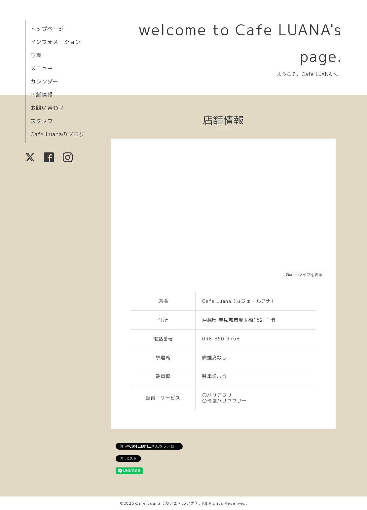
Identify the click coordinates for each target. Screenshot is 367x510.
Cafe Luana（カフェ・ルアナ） (167, 503)
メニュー (41, 68)
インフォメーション (55, 42)
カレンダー (44, 81)
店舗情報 (41, 94)
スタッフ (41, 121)
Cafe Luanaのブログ (57, 134)
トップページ (47, 28)
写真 (36, 55)
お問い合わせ (47, 108)
